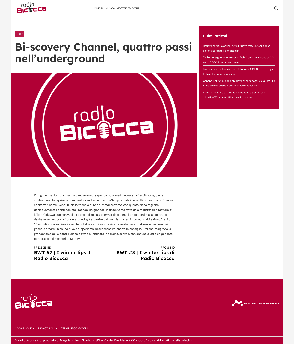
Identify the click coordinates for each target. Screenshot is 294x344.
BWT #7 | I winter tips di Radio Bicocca (65, 253)
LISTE (19, 34)
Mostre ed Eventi (128, 8)
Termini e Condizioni (74, 328)
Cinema (99, 8)
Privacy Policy (47, 328)
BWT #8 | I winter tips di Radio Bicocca (143, 253)
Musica (110, 8)
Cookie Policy (24, 328)
